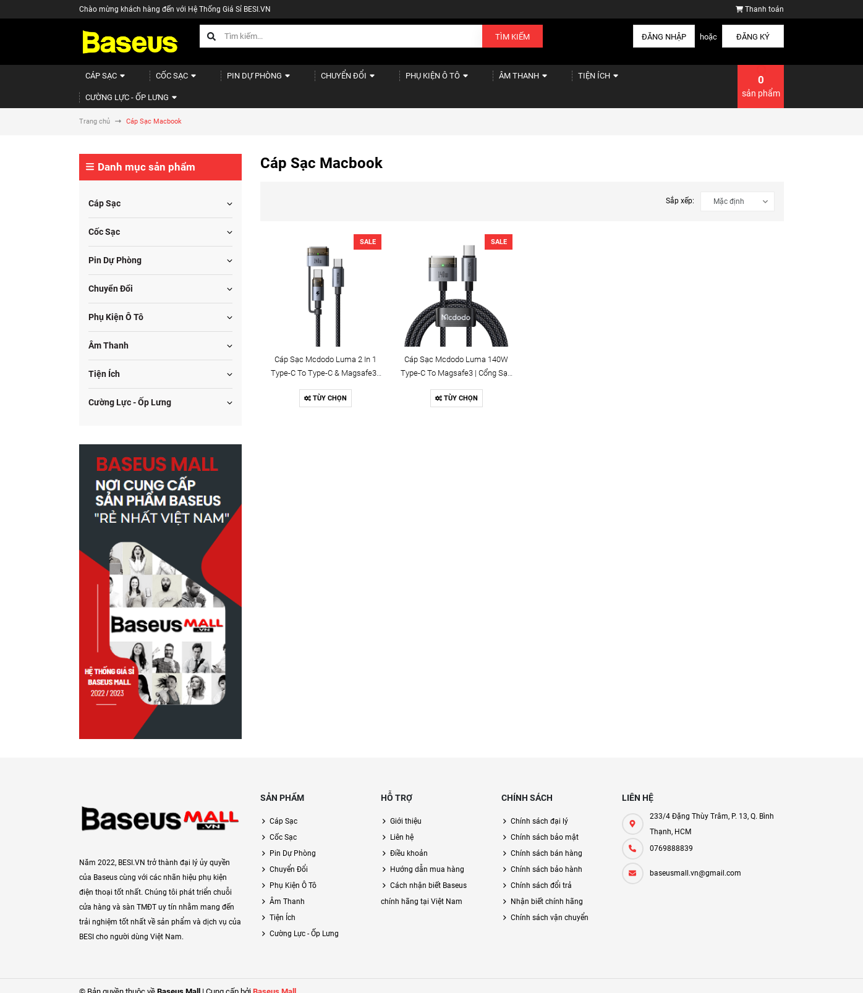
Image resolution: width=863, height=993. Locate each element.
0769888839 (671, 837)
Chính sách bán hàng (546, 842)
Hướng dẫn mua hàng (427, 858)
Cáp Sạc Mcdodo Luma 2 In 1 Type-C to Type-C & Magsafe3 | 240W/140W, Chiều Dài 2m (325, 362)
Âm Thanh (478, 80)
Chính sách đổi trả (541, 874)
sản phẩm (761, 80)
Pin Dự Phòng (239, 80)
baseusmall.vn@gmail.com (695, 862)
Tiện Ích (545, 80)
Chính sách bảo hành (546, 858)
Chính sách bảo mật (545, 826)
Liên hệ (402, 826)
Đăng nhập (664, 36)
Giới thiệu (406, 810)
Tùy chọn (325, 387)
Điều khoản (409, 842)
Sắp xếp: (680, 189)
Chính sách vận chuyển (550, 906)
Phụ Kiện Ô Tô (400, 80)
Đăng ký (753, 36)
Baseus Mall (274, 980)
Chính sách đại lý (539, 810)
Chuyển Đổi (319, 80)
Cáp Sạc (100, 80)
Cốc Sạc (165, 80)
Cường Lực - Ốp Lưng (633, 80)
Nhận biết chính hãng (547, 890)
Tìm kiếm (512, 36)
